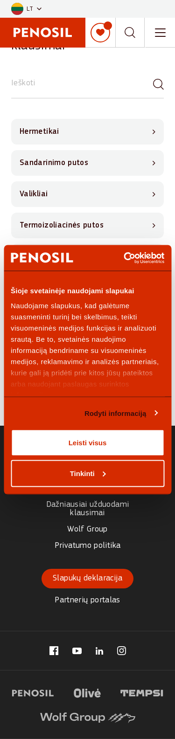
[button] (26, 9)
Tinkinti (88, 473)
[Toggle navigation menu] (160, 33)
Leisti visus (88, 443)
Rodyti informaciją (115, 413)
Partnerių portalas (87, 600)
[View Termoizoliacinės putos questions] (87, 225)
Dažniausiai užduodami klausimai (87, 509)
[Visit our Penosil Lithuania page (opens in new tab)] (53, 650)
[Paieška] (158, 83)
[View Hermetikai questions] (87, 132)
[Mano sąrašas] (100, 32)
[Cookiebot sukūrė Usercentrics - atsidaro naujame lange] (124, 258)
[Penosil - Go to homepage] (42, 32)
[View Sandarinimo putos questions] (87, 163)
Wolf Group (87, 529)
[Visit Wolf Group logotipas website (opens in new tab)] (87, 716)
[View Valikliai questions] (87, 194)
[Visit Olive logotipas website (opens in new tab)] (87, 692)
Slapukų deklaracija (87, 578)
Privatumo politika (87, 545)
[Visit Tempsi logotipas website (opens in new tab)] (141, 692)
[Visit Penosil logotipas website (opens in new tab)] (33, 692)
